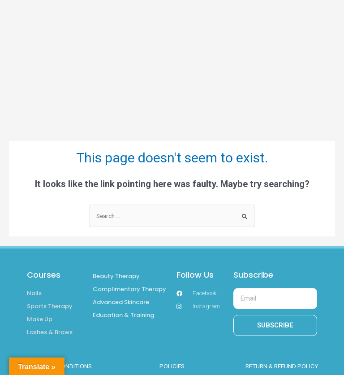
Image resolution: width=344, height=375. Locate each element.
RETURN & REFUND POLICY (281, 366)
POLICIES (172, 366)
